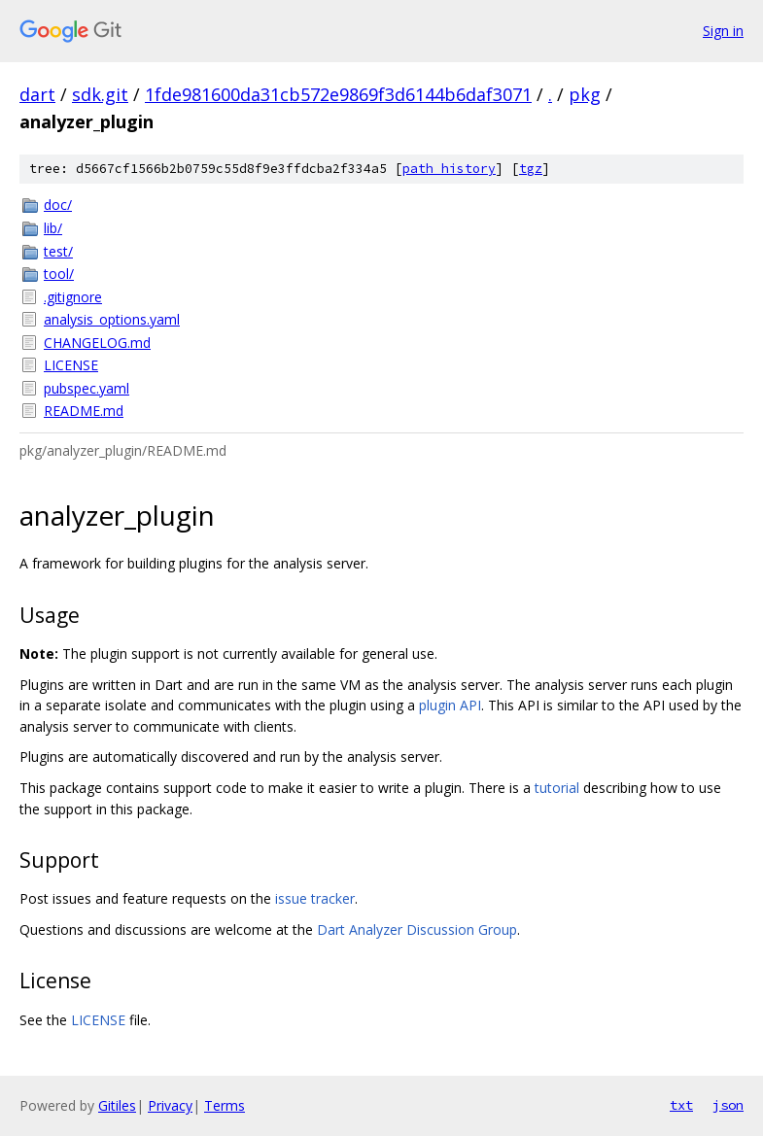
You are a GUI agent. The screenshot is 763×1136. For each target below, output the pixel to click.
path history (449, 168)
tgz (530, 168)
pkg (585, 94)
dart (37, 94)
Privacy (170, 1105)
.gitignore (73, 297)
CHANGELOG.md (97, 342)
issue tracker (315, 898)
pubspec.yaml (86, 388)
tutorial (557, 787)
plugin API (450, 705)
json (728, 1105)
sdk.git (100, 94)
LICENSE (71, 365)
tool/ (59, 273)
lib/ (53, 228)
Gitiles (117, 1105)
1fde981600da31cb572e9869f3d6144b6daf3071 (338, 94)
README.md (83, 410)
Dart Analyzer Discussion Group (417, 929)
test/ (58, 251)
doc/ (58, 204)
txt (681, 1105)
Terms (224, 1105)
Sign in (723, 30)
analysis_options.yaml (112, 319)
